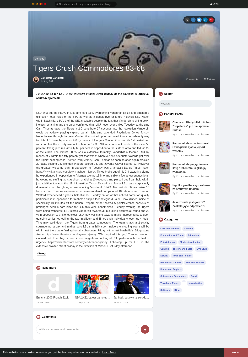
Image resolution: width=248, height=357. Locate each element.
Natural (164, 255)
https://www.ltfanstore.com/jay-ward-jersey (70, 234)
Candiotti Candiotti (52, 77)
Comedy (39, 58)
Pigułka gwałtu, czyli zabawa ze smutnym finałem (191, 187)
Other (177, 290)
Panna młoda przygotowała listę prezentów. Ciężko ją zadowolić (190, 168)
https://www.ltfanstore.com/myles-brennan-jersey (77, 242)
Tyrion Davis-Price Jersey (105, 183)
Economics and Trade (172, 235)
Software (165, 290)
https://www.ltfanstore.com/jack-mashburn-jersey (65, 171)
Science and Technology (173, 276)
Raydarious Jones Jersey (132, 132)
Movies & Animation (190, 242)
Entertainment (167, 242)
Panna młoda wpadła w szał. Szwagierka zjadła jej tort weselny (190, 147)
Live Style (201, 249)
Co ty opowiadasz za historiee (192, 134)
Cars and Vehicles (170, 228)
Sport (194, 276)
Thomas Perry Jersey (79, 160)
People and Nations (170, 262)
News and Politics (182, 255)
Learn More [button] (109, 352)
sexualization (195, 283)
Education (193, 235)
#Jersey (41, 253)
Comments (192, 79)
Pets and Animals (195, 262)
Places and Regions (171, 269)
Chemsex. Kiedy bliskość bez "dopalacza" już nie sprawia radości (191, 126)
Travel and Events (170, 283)
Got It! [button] (236, 352)
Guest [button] (215, 3)
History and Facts (182, 249)
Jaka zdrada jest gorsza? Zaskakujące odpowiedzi (188, 204)
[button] (85, 4)
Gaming (164, 249)
